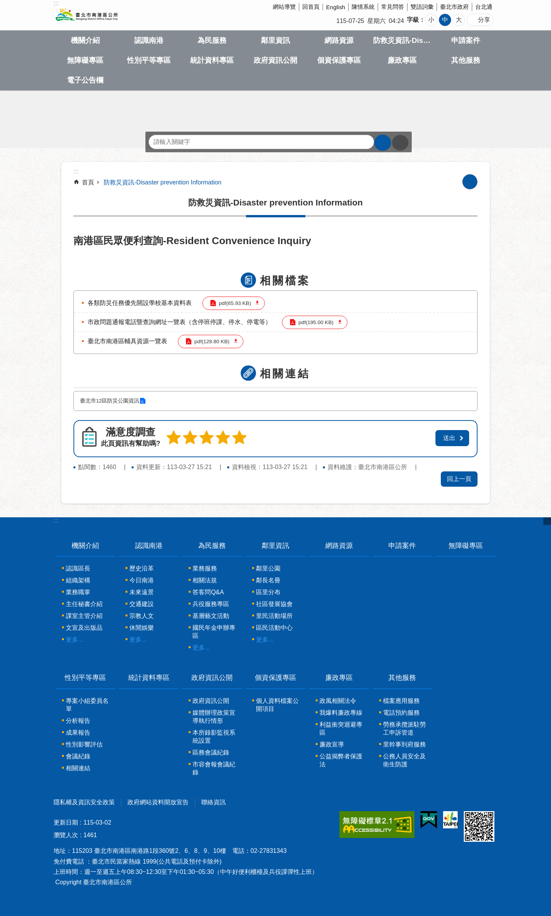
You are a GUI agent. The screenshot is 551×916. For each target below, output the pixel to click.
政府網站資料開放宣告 (158, 802)
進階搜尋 (400, 143)
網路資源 (339, 40)
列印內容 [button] (470, 181)
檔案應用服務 (401, 701)
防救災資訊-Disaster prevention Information (402, 40)
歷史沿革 (141, 568)
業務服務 (204, 568)
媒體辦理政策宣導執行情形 (213, 716)
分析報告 (78, 720)
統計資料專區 (212, 60)
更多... (74, 639)
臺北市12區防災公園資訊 (109, 401)
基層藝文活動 (210, 616)
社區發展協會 (274, 604)
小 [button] (431, 19)
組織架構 (78, 580)
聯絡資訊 (213, 802)
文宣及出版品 (84, 627)
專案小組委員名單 (87, 705)
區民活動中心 (274, 627)
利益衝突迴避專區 (341, 728)
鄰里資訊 (275, 40)
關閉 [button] (547, 521)
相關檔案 (285, 281)
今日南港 (141, 580)
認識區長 (78, 568)
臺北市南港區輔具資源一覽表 (127, 341)
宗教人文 (141, 616)
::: (56, 520)
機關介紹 (85, 40)
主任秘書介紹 (84, 604)
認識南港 (148, 40)
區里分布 (268, 592)
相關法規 (204, 580)
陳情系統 (363, 6)
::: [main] (75, 171)
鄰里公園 (268, 568)
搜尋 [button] (382, 143)
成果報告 (78, 732)
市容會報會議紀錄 (213, 768)
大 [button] (459, 19)
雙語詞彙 (422, 6)
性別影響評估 (84, 744)
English (335, 7)
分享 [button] (484, 19)
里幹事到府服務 (404, 744)
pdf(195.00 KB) (315, 322)
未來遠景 (141, 592)
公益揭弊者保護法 (341, 760)
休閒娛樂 (141, 627)
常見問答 (392, 6)
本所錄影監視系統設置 (213, 736)
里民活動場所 (274, 616)
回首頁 (311, 6)
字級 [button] (413, 19)
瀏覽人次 (66, 835)
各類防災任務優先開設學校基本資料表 (140, 303)
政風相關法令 (338, 701)
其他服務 (465, 60)
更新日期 (66, 822)
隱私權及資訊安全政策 (84, 802)
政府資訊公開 (275, 60)
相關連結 (285, 374)
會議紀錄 (78, 756)
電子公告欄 (85, 80)
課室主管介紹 (84, 616)
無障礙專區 (85, 60)
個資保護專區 (339, 60)
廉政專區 (402, 60)
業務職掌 (78, 592)
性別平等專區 (149, 60)
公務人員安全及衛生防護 (404, 760)
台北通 (483, 6)
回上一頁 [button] (459, 478)
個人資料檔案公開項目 (277, 705)
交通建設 (141, 604)
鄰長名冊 (268, 580)
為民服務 (212, 40)
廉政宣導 (332, 744)
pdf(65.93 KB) (234, 303)
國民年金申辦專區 (213, 631)
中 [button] (445, 19)
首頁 (88, 182)
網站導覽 (284, 6)
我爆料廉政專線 (341, 712)
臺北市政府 (454, 6)
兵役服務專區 (210, 604)
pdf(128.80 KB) (211, 341)
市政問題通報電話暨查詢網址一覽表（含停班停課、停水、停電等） (179, 322)
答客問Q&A (208, 592)
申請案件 (465, 40)
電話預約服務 (401, 712)
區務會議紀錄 (210, 752)
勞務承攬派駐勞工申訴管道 (404, 728)
